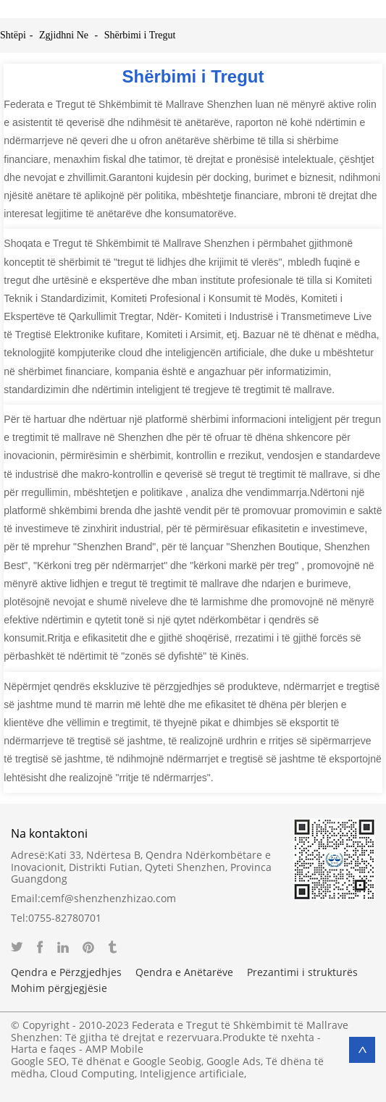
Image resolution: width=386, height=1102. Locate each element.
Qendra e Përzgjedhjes (66, 972)
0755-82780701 (64, 918)
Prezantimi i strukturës (302, 972)
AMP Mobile (114, 1049)
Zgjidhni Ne (63, 35)
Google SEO (39, 1061)
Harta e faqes (43, 1049)
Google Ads (233, 1061)
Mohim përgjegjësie (59, 988)
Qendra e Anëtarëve (184, 972)
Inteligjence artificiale (192, 1073)
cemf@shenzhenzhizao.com (108, 898)
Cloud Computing (92, 1073)
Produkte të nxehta (268, 1037)
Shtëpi (13, 35)
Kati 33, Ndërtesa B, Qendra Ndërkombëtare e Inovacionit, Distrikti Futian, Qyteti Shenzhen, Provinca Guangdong (141, 867)
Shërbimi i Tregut (140, 35)
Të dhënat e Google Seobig (136, 1061)
